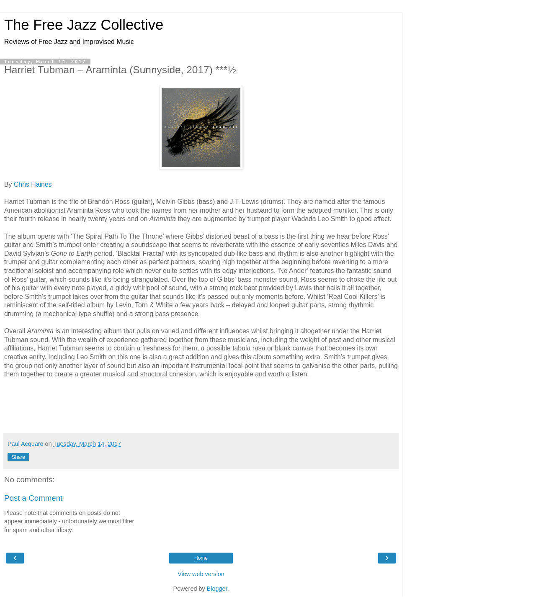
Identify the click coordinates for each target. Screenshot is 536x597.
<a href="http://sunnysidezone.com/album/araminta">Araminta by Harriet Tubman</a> (201, 405)
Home (201, 558)
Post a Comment (33, 498)
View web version (201, 574)
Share (18, 457)
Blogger (217, 588)
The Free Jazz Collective (83, 25)
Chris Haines (33, 184)
